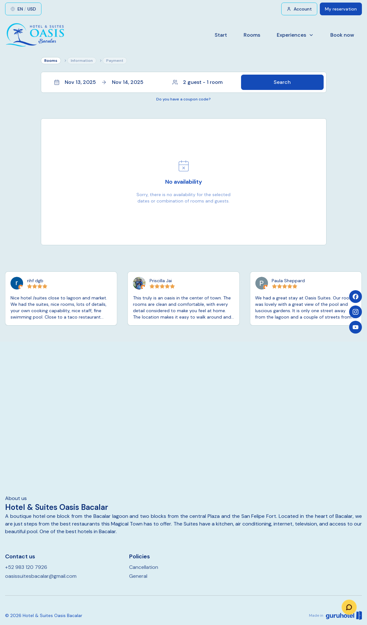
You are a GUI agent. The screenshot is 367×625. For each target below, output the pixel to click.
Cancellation (143, 567)
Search (282, 82)
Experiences (295, 35)
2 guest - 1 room (197, 82)
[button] (184, 82)
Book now (342, 35)
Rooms (252, 35)
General (138, 576)
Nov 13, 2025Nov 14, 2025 (98, 82)
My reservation (341, 9)
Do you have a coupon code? (183, 99)
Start (221, 35)
